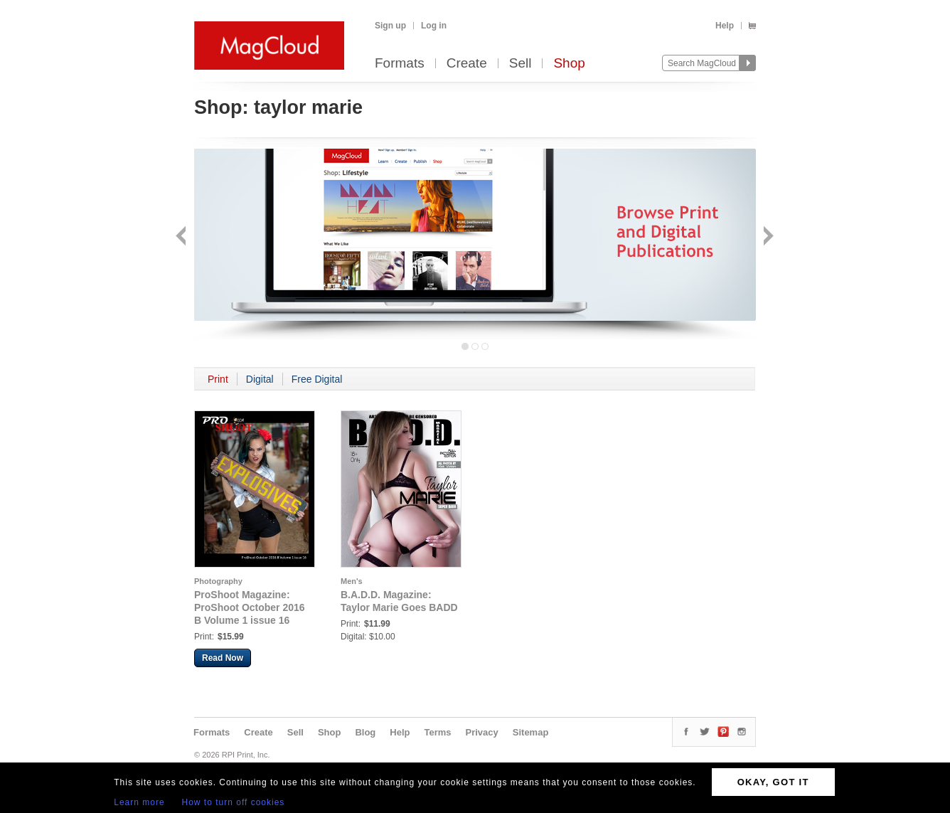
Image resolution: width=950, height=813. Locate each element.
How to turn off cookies (233, 802)
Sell (520, 63)
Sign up (390, 26)
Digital (260, 379)
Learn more (139, 802)
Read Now (222, 658)
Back (182, 237)
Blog (365, 732)
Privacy (482, 732)
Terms (437, 732)
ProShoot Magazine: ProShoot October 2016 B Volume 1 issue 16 (249, 607)
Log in (434, 26)
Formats (400, 63)
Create (467, 63)
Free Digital (317, 379)
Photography (218, 581)
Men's (352, 581)
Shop (569, 63)
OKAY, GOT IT (773, 782)
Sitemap (531, 732)
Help (724, 26)
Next (767, 237)
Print (218, 379)
